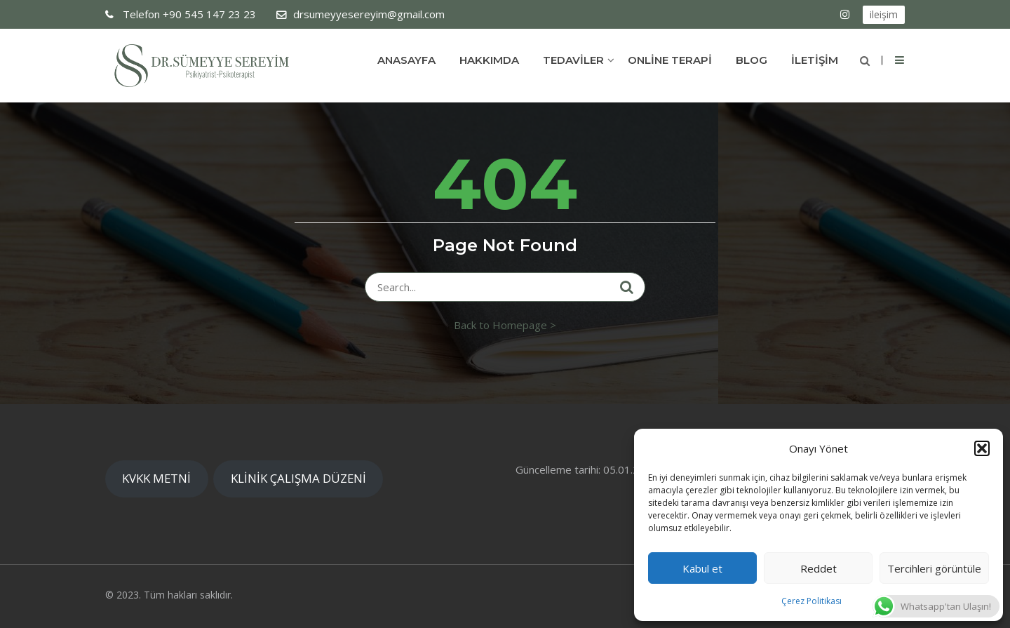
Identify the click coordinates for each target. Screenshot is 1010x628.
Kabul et (702, 568)
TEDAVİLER (573, 60)
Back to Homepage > (505, 325)
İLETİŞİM (814, 60)
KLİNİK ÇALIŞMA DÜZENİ (298, 478)
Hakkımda (489, 60)
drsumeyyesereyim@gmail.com (369, 14)
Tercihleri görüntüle (934, 568)
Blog (751, 60)
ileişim (884, 14)
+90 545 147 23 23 (188, 14)
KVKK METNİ (156, 478)
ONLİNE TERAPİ (670, 60)
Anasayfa (406, 60)
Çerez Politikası (811, 601)
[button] (982, 448)
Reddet (818, 568)
